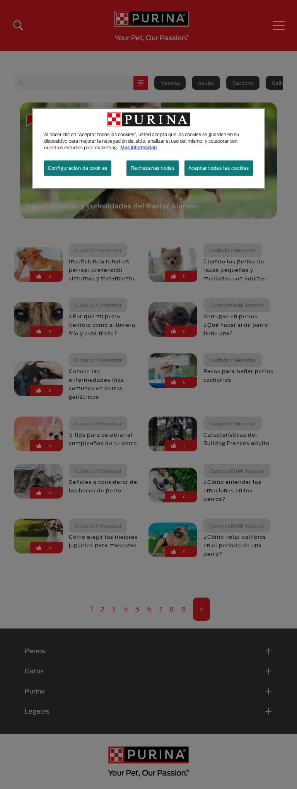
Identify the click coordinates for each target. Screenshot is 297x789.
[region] (148, 148)
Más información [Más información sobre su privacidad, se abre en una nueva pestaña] (138, 147)
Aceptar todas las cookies (218, 168)
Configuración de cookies (78, 168)
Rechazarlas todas (153, 168)
